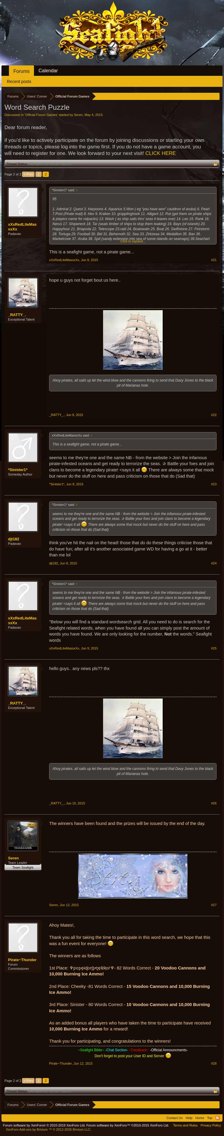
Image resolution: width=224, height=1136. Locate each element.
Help (189, 1118)
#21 (214, 260)
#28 (214, 1063)
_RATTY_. (17, 315)
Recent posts (19, 81)
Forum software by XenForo (44, 1125)
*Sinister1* (17, 469)
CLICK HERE (160, 153)
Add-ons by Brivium (48, 1129)
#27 (214, 905)
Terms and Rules (185, 1125)
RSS (217, 1118)
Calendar (48, 70)
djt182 (13, 539)
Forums (21, 71)
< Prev (28, 174)
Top (209, 1118)
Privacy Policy (211, 1125)
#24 (214, 563)
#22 (214, 415)
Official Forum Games (41, 115)
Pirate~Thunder (22, 960)
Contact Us (175, 1118)
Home (199, 1118)
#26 (214, 803)
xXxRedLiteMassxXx (22, 226)
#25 (214, 648)
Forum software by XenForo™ (127, 1125)
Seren (78, 115)
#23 (214, 484)
